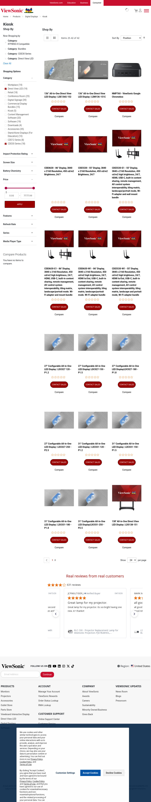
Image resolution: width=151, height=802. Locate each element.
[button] (59, 116)
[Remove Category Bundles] (6, 49)
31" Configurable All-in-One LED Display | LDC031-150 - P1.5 (125, 447)
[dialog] (75, 763)
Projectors (6, 696)
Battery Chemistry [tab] (12, 171)
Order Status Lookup (48, 701)
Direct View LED (8, 719)
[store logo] (64, 10)
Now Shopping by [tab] (11, 36)
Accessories (7, 701)
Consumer (97, 3)
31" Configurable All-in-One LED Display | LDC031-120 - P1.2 (91, 447)
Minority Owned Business (94, 710)
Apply (19, 204)
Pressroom (121, 701)
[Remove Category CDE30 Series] (6, 54)
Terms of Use (26, 764)
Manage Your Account (49, 691)
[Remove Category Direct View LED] (6, 59)
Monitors (5, 691)
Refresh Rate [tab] (9, 224)
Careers (86, 701)
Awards (86, 696)
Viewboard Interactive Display (15, 714)
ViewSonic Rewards (47, 696)
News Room (122, 691)
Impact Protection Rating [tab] (15, 154)
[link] (95, 631)
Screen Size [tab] (9, 162)
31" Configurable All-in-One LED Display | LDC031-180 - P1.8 (57, 524)
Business (84, 3)
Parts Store (6, 710)
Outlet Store (6, 705)
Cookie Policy (26, 761)
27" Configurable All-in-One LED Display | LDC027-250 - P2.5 (57, 447)
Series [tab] (6, 233)
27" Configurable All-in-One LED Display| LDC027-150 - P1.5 (91, 369)
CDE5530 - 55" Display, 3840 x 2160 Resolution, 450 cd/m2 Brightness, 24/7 (93, 171)
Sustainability (88, 705)
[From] (12, 195)
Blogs (118, 696)
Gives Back (87, 714)
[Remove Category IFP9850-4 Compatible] (6, 43)
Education (71, 3)
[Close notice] (124, 773)
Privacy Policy (37, 759)
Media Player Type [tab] (12, 241)
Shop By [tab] (47, 29)
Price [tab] (5, 179)
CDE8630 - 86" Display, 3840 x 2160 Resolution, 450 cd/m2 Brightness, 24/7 (59, 171)
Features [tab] (7, 216)
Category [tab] (7, 78)
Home (6, 17)
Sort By (115, 38)
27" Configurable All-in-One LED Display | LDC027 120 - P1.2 (57, 369)
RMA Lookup (44, 705)
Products (17, 17)
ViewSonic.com (56, 3)
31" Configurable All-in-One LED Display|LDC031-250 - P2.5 (91, 524)
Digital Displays (31, 17)
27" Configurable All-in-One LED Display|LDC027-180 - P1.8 (125, 369)
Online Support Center (49, 719)
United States (140, 666)
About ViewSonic (90, 691)
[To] (28, 195)
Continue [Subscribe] (47, 674)
